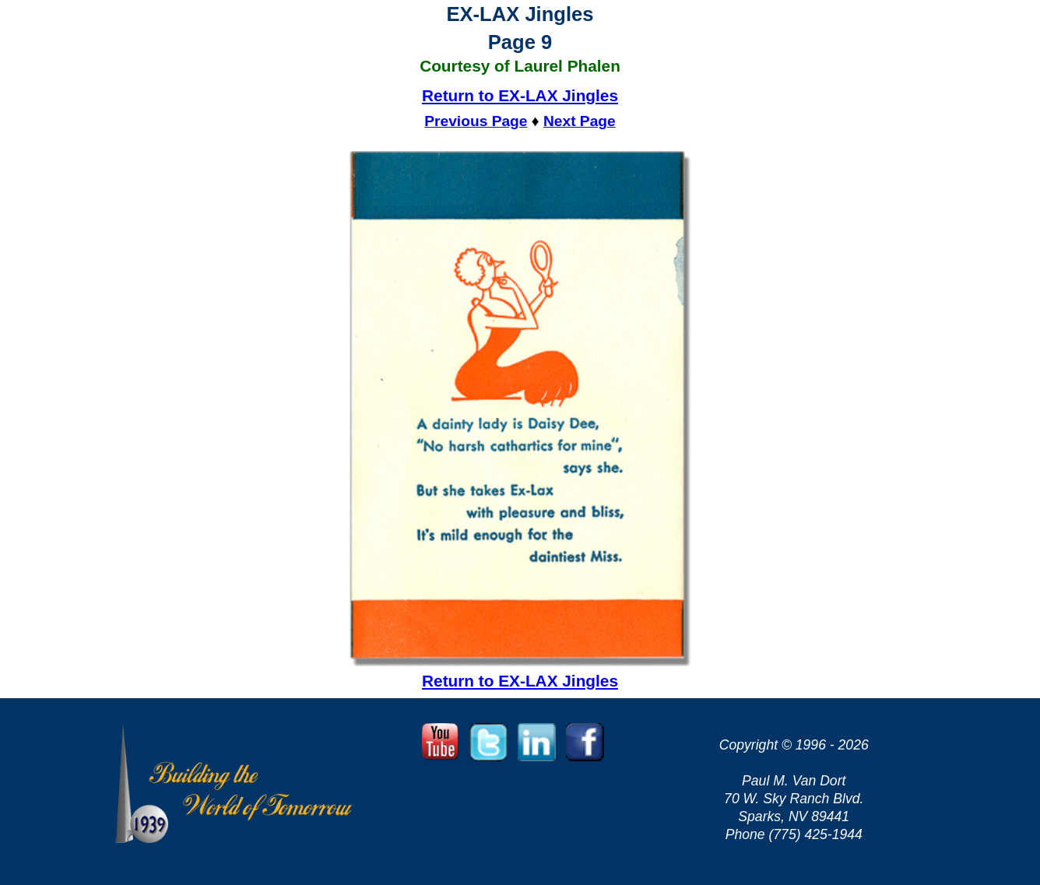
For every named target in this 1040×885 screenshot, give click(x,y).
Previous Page (475, 121)
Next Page (579, 121)
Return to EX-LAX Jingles (520, 95)
